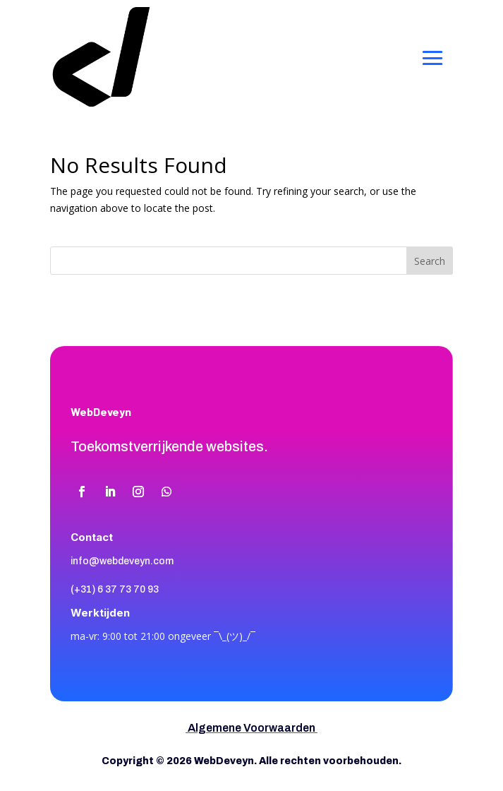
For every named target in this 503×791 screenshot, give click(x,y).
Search (429, 261)
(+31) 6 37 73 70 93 (115, 589)
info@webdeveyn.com (122, 561)
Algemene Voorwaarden (251, 728)
